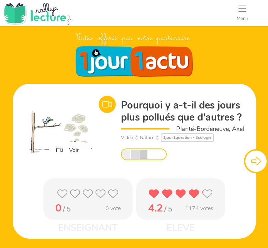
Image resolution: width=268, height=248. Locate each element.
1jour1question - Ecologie (187, 137)
